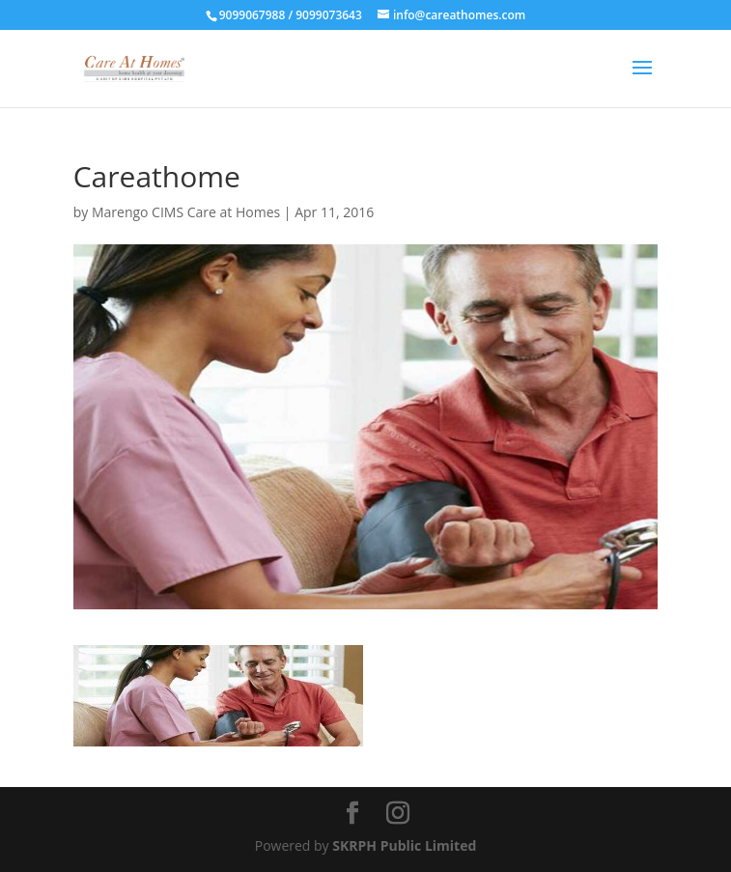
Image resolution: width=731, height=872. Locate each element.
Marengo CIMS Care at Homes (186, 212)
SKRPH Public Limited (404, 845)
